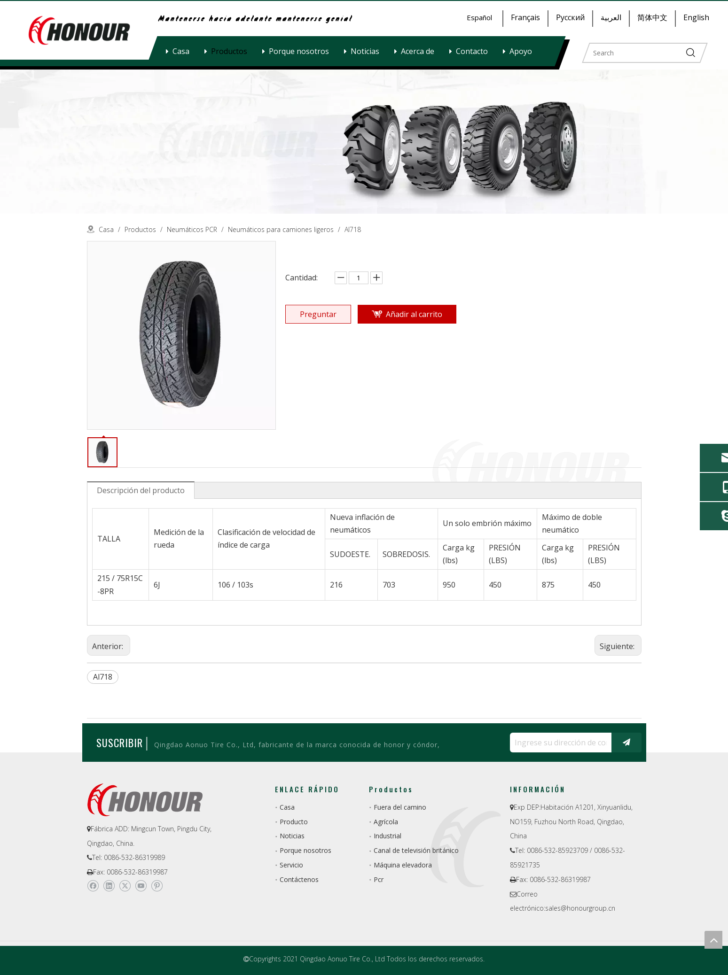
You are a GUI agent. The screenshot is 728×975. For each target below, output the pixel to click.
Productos (229, 51)
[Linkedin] (109, 886)
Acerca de (417, 51)
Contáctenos (299, 879)
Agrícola (386, 821)
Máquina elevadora (403, 864)
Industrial (387, 835)
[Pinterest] (157, 886)
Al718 (102, 677)
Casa (180, 51)
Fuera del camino (400, 807)
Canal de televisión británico (416, 850)
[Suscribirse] (626, 742)
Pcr (379, 879)
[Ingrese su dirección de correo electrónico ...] (558, 742)
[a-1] (364, 142)
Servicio (291, 864)
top (713, 940)
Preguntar (318, 314)
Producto (294, 821)
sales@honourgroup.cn (580, 908)
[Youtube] (141, 886)
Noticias (365, 51)
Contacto (472, 51)
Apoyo (520, 51)
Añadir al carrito (414, 314)
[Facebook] (93, 886)
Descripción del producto (141, 490)
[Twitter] (125, 886)
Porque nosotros (299, 51)
